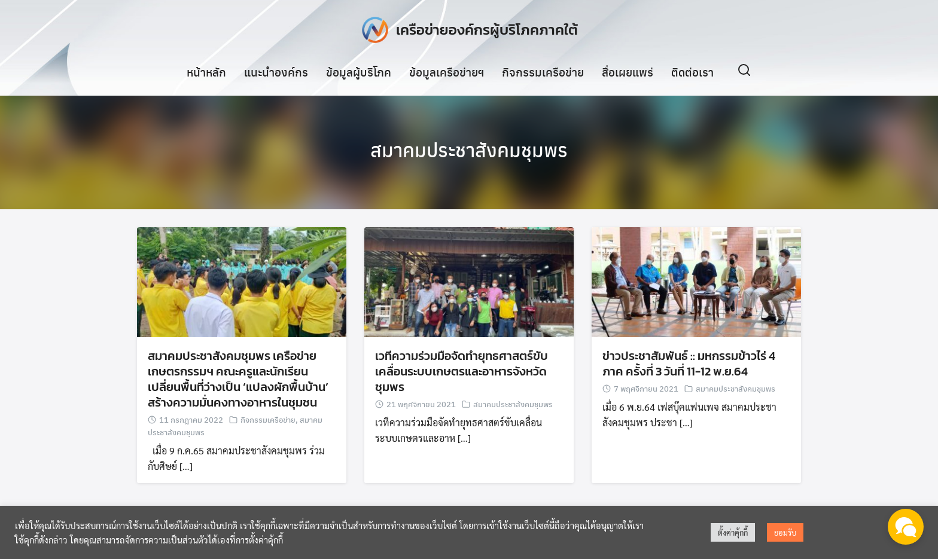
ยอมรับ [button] (785, 532)
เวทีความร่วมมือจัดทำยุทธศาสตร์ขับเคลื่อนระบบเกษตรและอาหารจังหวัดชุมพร (461, 373)
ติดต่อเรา (692, 71)
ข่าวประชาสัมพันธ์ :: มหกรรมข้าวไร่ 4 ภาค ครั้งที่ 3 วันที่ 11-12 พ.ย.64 (688, 365)
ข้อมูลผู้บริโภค (358, 71)
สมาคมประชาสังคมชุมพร (469, 149)
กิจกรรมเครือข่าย (543, 71)
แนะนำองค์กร (276, 71)
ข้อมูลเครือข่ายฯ (446, 71)
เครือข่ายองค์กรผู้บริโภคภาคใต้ (487, 29)
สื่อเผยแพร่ (627, 71)
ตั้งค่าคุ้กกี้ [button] (733, 532)
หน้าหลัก (206, 71)
